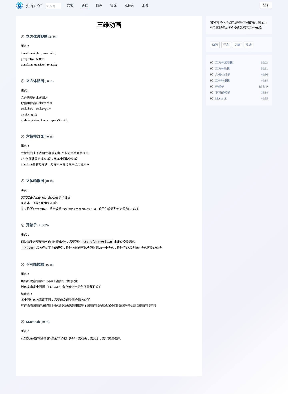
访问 (215, 44)
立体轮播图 (241, 81)
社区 (113, 5)
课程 (84, 5)
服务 (145, 5)
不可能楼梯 (241, 93)
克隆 (237, 44)
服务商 (129, 5)
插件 (99, 5)
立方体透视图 (241, 63)
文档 (70, 5)
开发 (226, 44)
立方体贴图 (241, 69)
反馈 (249, 44)
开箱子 (241, 87)
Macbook (241, 98)
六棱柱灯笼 (241, 75)
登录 (266, 5)
